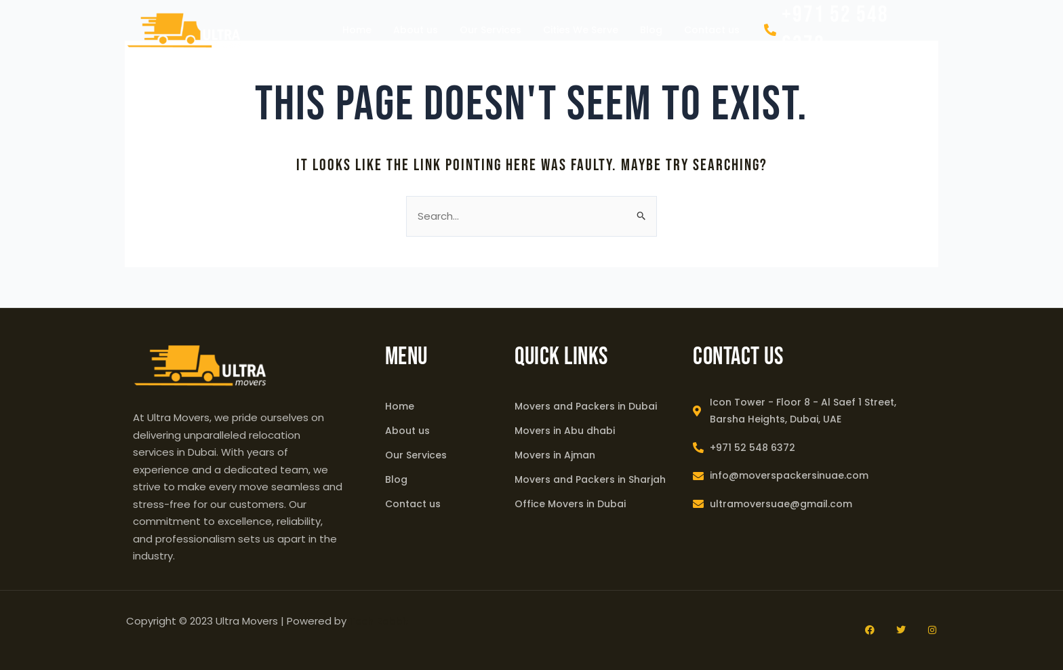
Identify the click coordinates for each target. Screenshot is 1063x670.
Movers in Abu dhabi (565, 430)
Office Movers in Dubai (570, 504)
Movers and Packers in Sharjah (590, 479)
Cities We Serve (580, 30)
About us (415, 30)
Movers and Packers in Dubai (586, 406)
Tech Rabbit (379, 621)
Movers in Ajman (555, 455)
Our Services (490, 30)
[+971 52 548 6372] (770, 30)
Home (357, 30)
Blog (651, 30)
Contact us (712, 30)
